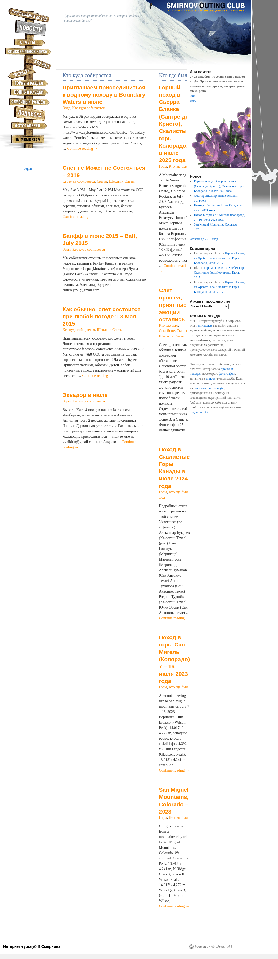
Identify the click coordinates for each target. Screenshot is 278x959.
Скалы (102, 181)
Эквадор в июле (85, 395)
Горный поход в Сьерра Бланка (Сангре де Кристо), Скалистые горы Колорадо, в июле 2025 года (174, 123)
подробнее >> (199, 412)
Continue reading (82, 149)
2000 (193, 96)
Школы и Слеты (122, 181)
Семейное (167, 331)
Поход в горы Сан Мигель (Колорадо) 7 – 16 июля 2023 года (174, 659)
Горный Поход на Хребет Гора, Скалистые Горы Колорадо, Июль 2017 (219, 258)
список (210, 378)
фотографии (227, 374)
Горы (67, 249)
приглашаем (204, 325)
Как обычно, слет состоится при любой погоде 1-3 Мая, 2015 (102, 316)
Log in (28, 169)
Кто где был (178, 166)
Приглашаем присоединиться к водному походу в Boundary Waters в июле (104, 94)
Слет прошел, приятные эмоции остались (172, 304)
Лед (162, 497)
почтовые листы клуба (209, 388)
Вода (66, 108)
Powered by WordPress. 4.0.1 (213, 946)
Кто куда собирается (88, 108)
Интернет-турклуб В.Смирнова (31, 946)
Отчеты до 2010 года (204, 239)
